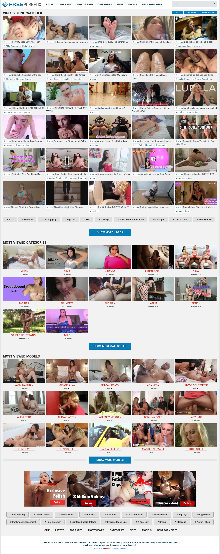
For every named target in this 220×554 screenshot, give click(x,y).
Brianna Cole (153, 405)
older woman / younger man (17, 112)
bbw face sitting (184, 178)
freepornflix (107, 548)
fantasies (90, 514)
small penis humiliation (187, 112)
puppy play (204, 514)
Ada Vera (153, 373)
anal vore (111, 514)
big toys (182, 514)
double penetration (24, 323)
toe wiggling (96, 46)
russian (110, 291)
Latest (50, 4)
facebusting (18, 514)
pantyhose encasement (24, 522)
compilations (183, 211)
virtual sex (143, 522)
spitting (94, 211)
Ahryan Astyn (67, 405)
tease (93, 79)
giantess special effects (83, 522)
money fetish (160, 514)
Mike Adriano (12, 46)
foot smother (53, 522)
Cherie (9, 79)
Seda (24, 46)
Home (21, 2)
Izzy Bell (138, 145)
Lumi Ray (24, 437)
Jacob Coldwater (196, 373)
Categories (105, 4)
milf (87, 219)
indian (24, 259)
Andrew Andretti (201, 79)
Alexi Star (24, 405)
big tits (198, 46)
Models (132, 4)
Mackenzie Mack (153, 437)
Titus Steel (196, 437)
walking (94, 112)
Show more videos (110, 232)
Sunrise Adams (185, 46)
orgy (196, 259)
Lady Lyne (196, 405)
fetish (196, 291)
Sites (120, 4)
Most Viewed (85, 4)
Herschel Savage (23, 79)
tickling (94, 145)
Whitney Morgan (110, 405)
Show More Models (110, 460)
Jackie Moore (184, 79)
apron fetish (203, 522)
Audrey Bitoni (55, 178)
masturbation (23, 145)
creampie (161, 145)
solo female (204, 219)
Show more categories (110, 346)
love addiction (135, 514)
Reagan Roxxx (110, 373)
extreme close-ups (117, 522)
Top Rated (66, 4)
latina (153, 291)
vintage (110, 259)
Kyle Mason (70, 178)
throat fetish (67, 514)
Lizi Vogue (67, 437)
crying (162, 522)
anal (32, 46)
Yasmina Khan (24, 373)
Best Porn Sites (152, 4)
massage (9, 145)
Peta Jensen (54, 79)
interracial (153, 259)
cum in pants (42, 514)
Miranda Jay (67, 373)
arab (67, 259)
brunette (78, 79)
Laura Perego (110, 437)
